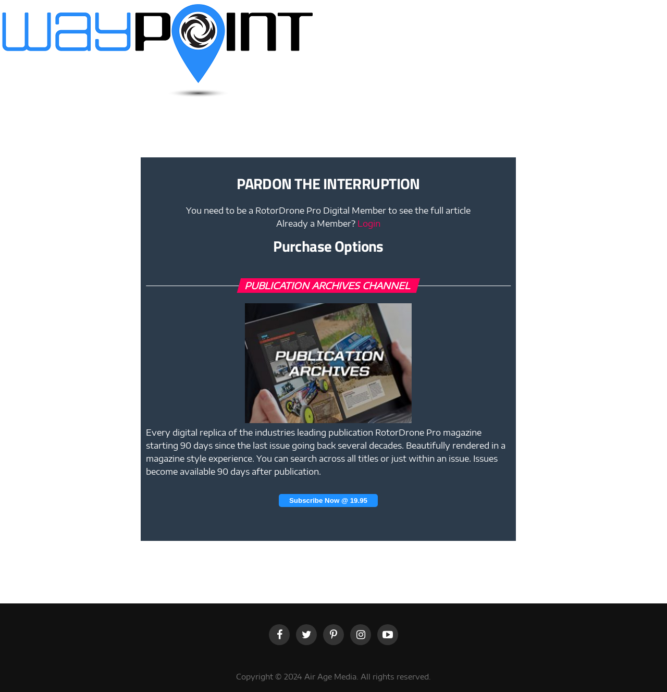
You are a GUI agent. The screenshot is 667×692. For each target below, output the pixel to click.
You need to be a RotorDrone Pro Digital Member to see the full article (328, 210)
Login (368, 223)
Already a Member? (328, 223)
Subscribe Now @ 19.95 (328, 500)
